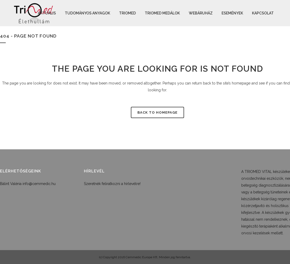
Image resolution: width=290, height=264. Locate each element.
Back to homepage (157, 112)
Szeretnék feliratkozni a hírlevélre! (112, 184)
